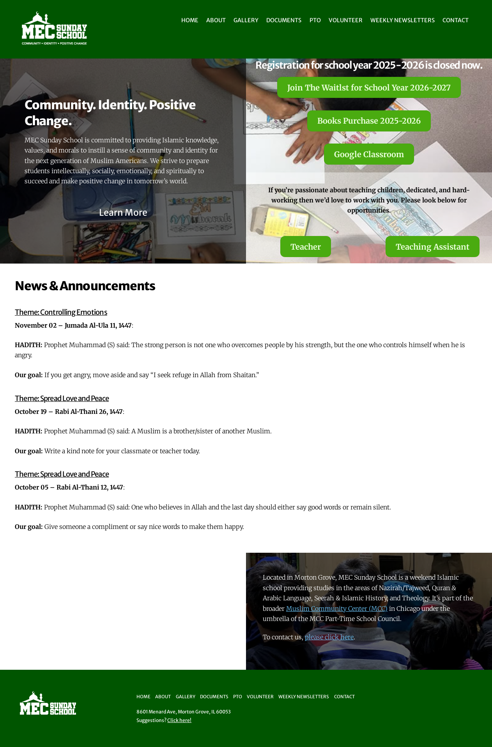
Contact (455, 20)
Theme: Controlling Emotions (61, 312)
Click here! (179, 720)
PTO (315, 20)
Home (189, 20)
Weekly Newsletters (402, 20)
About (216, 20)
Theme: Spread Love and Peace (62, 398)
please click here (329, 637)
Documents (283, 20)
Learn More (123, 212)
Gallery (246, 20)
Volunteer (346, 20)
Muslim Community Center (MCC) (337, 608)
